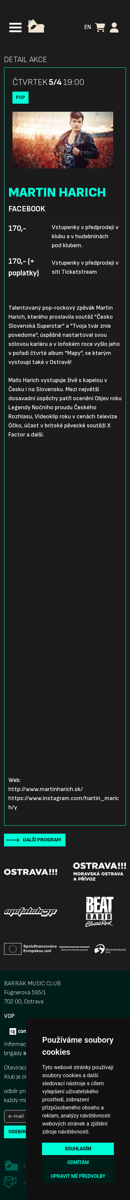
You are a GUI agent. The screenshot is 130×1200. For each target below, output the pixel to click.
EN (87, 27)
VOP (9, 1016)
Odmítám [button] (78, 1162)
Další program (42, 840)
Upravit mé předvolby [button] (78, 1176)
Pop (20, 97)
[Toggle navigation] (15, 27)
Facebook (26, 209)
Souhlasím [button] (77, 1148)
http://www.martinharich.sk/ (45, 789)
